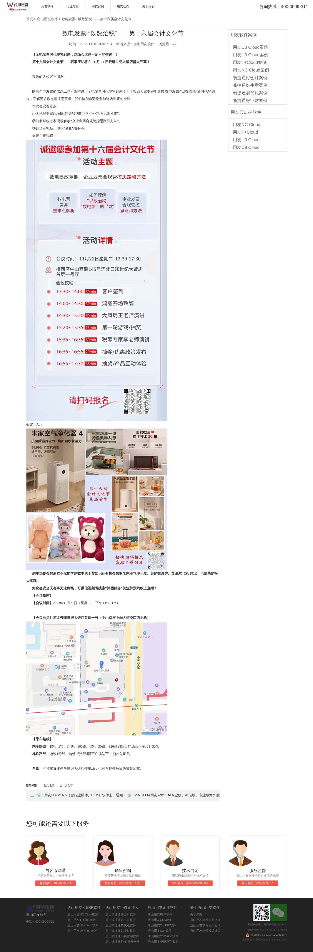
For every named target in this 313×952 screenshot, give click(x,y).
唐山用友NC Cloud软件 (83, 914)
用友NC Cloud (246, 124)
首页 (29, 19)
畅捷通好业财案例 (250, 100)
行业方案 (73, 6)
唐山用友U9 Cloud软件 (82, 925)
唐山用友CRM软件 (160, 920)
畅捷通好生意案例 (250, 85)
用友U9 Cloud (246, 139)
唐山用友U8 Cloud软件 (82, 930)
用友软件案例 (244, 34)
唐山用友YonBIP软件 (162, 925)
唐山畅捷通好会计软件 (120, 914)
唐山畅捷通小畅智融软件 (122, 936)
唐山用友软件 (47, 19)
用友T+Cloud (245, 132)
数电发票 (49, 785)
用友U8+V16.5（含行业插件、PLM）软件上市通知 (75, 795)
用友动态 (123, 6)
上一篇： (37, 795)
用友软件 (47, 6)
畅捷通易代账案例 (250, 92)
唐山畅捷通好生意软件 (120, 920)
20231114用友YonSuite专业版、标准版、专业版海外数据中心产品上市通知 (166, 795)
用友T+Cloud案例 (250, 62)
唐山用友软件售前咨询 (205, 920)
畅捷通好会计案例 (250, 77)
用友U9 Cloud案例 (250, 54)
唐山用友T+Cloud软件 (82, 920)
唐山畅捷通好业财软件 (120, 930)
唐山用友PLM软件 (160, 914)
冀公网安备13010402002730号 (269, 934)
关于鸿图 (196, 914)
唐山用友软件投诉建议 (205, 930)
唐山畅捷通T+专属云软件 (122, 941)
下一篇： (128, 795)
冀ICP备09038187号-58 (273, 930)
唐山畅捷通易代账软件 (120, 925)
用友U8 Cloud (246, 147)
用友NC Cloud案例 (251, 70)
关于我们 (148, 6)
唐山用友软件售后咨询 (205, 925)
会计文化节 (66, 785)
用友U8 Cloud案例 (250, 47)
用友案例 (98, 6)
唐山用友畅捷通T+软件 (163, 941)
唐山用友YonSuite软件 (163, 936)
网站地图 (253, 930)
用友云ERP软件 (246, 112)
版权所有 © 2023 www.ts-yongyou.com (264, 939)
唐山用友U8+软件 (160, 930)
